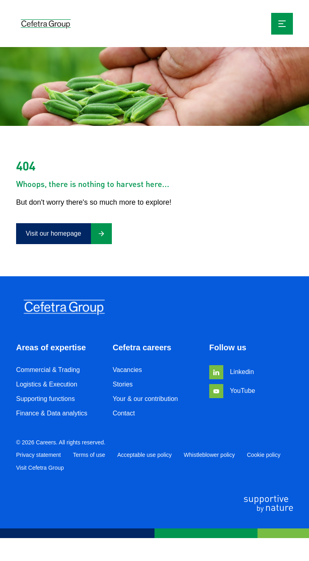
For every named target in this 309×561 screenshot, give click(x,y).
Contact (124, 413)
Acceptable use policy (144, 455)
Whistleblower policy (209, 455)
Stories (123, 384)
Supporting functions (45, 398)
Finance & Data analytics (51, 413)
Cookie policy (263, 455)
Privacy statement (38, 455)
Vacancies (127, 369)
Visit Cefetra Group (40, 467)
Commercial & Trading (48, 369)
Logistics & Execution (46, 384)
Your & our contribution (145, 398)
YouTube (232, 390)
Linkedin (231, 371)
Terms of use (89, 455)
